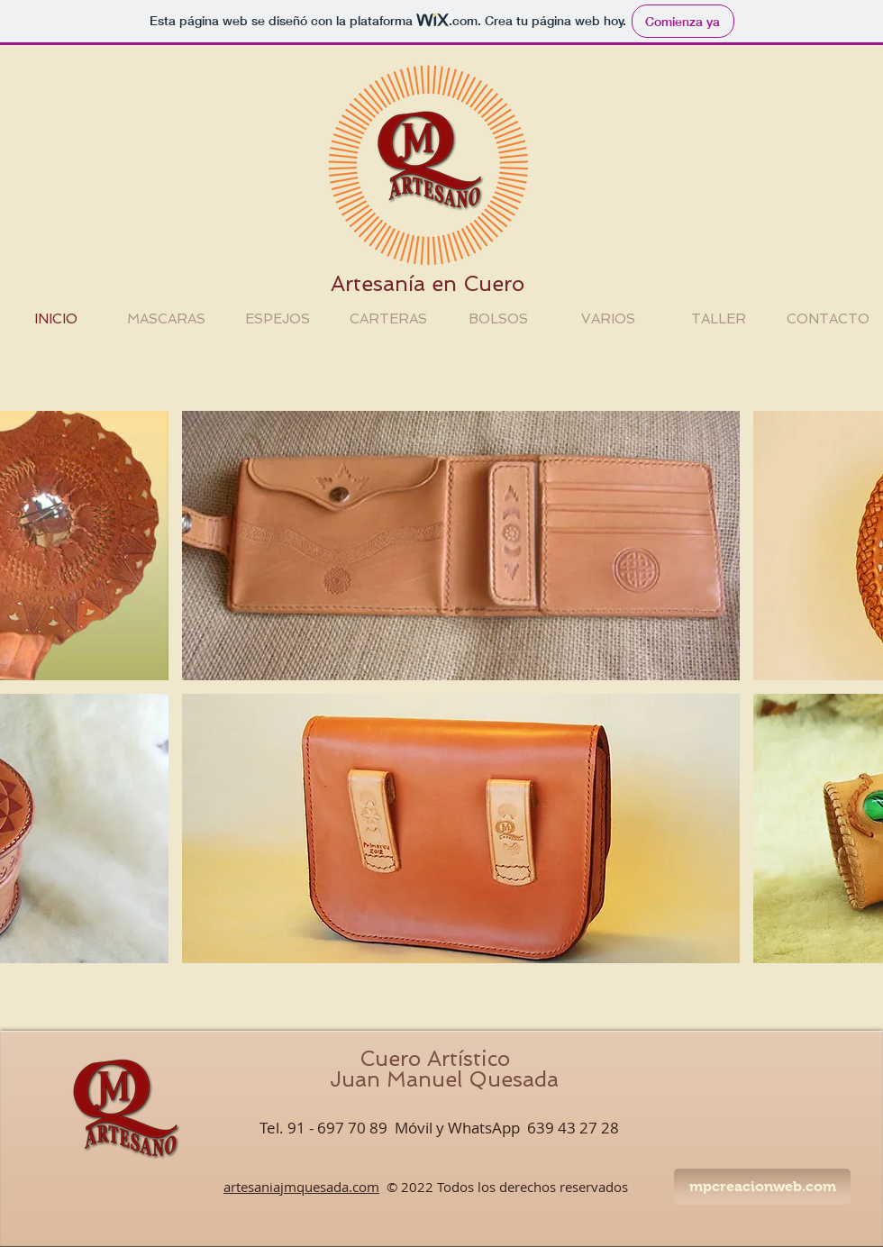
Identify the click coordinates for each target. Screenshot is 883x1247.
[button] (461, 545)
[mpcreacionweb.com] (762, 1187)
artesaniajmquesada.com (301, 1187)
